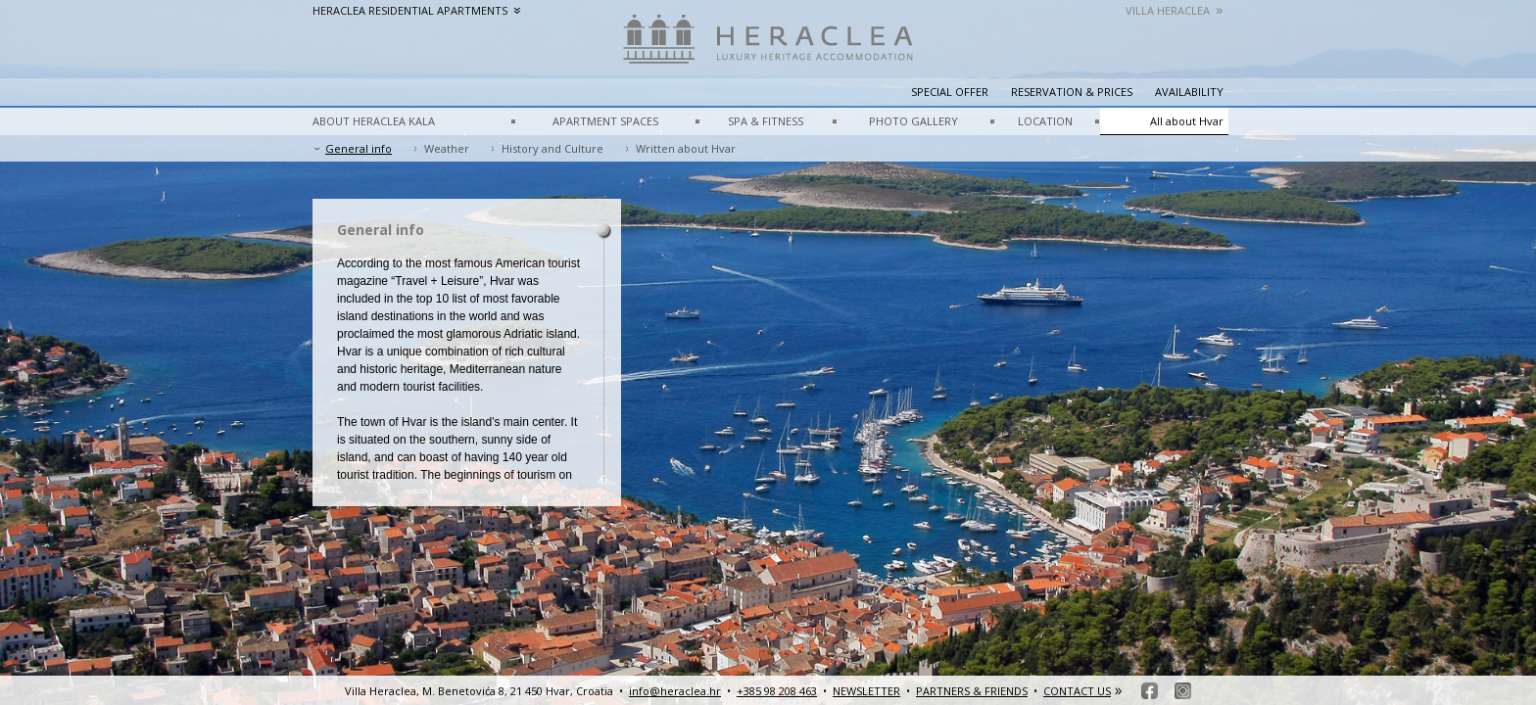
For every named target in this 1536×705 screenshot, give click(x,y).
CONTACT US (1077, 690)
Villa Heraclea (1175, 10)
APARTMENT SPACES (605, 121)
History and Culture (552, 148)
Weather (446, 148)
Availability (1189, 91)
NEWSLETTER (866, 690)
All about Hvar (1187, 121)
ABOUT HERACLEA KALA (373, 121)
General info (358, 148)
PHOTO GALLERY (913, 121)
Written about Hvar (686, 148)
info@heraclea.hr (675, 690)
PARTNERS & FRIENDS (972, 690)
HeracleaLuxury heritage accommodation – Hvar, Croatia (768, 49)
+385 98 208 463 (777, 690)
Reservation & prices (1071, 91)
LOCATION (1045, 121)
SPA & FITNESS (765, 121)
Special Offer (949, 91)
